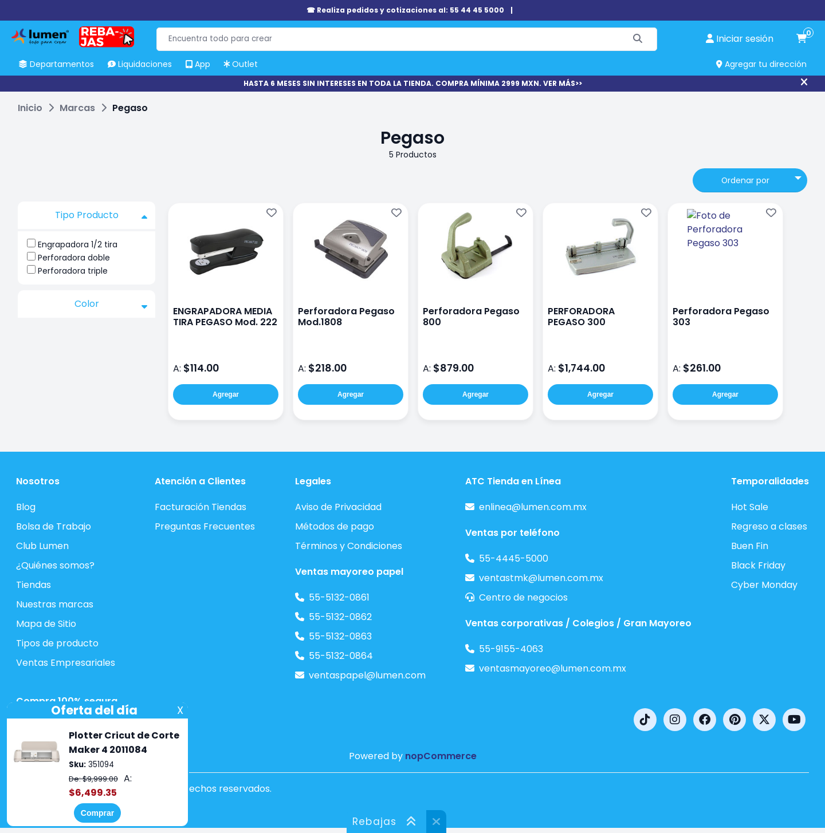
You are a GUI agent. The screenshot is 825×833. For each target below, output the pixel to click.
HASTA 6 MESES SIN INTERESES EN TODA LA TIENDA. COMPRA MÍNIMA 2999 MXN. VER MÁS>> (412, 83)
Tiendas (33, 584)
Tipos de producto (57, 643)
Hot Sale (749, 507)
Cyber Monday (764, 584)
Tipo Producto (101, 215)
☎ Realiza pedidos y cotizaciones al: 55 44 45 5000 (405, 10)
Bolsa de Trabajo (53, 526)
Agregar (226, 394)
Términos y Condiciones (348, 545)
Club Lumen (42, 545)
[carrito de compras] (801, 38)
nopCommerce (441, 756)
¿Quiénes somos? (55, 565)
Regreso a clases (769, 526)
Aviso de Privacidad (338, 507)
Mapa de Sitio (46, 623)
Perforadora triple (73, 271)
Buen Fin (749, 545)
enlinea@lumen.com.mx (533, 507)
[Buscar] (638, 39)
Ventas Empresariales (65, 662)
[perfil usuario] (739, 38)
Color (111, 304)
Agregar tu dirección (761, 64)
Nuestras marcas (54, 604)
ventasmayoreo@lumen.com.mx (552, 668)
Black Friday (758, 565)
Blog (26, 507)
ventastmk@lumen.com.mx (541, 578)
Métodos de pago (334, 526)
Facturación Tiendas (200, 507)
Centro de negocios (523, 597)
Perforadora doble (74, 257)
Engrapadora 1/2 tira (77, 244)
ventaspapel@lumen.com (367, 675)
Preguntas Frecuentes (205, 526)
